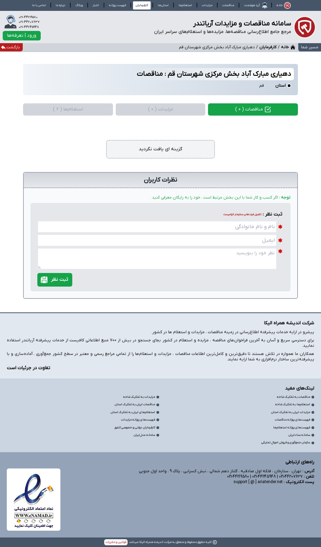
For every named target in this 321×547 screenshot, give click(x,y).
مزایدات (207, 5)
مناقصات (228, 5)
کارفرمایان (268, 47)
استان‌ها (163, 5)
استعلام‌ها (185, 5)
